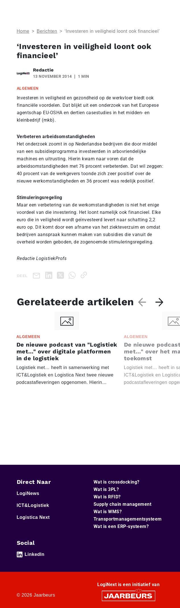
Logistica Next (33, 517)
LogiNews (28, 493)
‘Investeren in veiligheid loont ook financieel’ (112, 31)
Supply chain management (123, 504)
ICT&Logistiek (33, 505)
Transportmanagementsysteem (128, 519)
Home (23, 31)
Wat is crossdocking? (117, 482)
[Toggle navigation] (158, 8)
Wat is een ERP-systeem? (121, 526)
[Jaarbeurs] (128, 595)
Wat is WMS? (108, 511)
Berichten (47, 31)
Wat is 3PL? (106, 489)
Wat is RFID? (107, 496)
